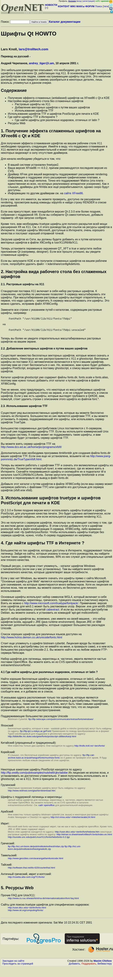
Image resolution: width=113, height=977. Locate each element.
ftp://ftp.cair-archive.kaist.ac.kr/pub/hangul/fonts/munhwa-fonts (51, 760)
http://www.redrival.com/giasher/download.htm (31, 794)
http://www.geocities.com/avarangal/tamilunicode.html (35, 862)
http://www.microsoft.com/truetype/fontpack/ (51, 607)
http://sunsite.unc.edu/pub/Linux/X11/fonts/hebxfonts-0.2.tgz (39, 841)
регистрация (88, 1)
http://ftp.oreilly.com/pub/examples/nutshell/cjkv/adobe (34, 776)
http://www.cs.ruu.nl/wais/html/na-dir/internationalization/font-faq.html (43, 902)
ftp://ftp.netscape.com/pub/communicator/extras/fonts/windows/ (60, 723)
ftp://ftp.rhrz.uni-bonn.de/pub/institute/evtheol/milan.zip (36, 850)
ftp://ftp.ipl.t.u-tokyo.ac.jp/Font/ (35, 735)
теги (106, 6)
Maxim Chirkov (103, 965)
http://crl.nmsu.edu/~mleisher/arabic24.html (73, 821)
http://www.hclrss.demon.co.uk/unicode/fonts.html (31, 641)
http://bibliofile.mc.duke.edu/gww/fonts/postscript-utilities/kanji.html (42, 740)
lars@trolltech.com (33, 49)
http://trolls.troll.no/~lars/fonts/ (89, 750)
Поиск (98, 6)
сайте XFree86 (73, 193)
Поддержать (89, 967)
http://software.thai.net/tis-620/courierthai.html (31, 872)
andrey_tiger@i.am (41, 63)
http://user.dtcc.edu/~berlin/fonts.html (27, 911)
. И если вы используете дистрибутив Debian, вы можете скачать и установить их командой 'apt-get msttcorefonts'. (54, 615)
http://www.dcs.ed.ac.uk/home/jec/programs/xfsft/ (31, 451)
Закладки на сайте (13, 965)
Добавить (74, 967)
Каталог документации (64, 21)
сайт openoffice (46, 809)
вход (79, 1)
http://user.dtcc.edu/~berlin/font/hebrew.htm (77, 836)
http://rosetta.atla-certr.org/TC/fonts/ (26, 881)
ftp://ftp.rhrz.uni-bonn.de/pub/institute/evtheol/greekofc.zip (44, 852)
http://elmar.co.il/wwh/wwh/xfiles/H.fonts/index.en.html (84, 838)
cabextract (52, 613)
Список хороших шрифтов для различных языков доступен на (41, 638)
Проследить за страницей (17, 967)
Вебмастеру (105, 967)
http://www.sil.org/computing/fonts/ (25, 914)
